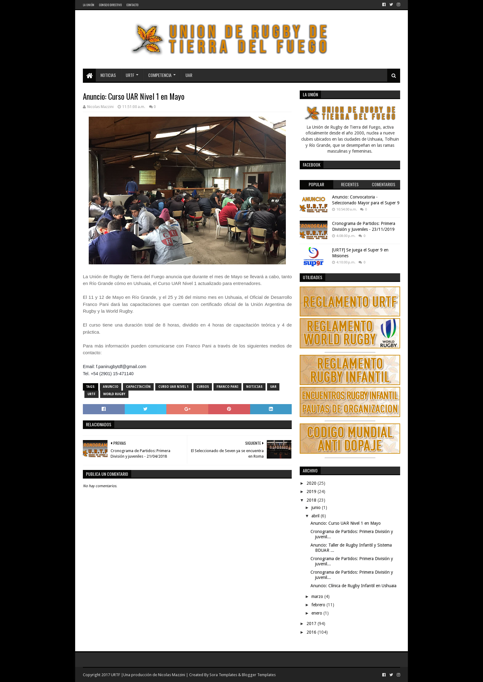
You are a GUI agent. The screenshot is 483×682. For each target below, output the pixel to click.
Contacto (132, 4)
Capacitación (138, 386)
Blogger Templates (259, 674)
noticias (254, 386)
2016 (312, 632)
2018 (312, 500)
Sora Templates (223, 674)
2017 (312, 623)
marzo (317, 596)
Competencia (160, 75)
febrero (319, 604)
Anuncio (110, 386)
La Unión (88, 4)
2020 (312, 483)
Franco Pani (227, 386)
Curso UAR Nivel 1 (173, 386)
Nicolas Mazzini (171, 674)
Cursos (203, 386)
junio (316, 507)
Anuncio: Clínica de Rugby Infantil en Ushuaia (353, 585)
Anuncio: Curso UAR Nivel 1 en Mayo (345, 523)
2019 (312, 491)
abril (316, 515)
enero (317, 613)
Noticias (108, 75)
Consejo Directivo (110, 4)
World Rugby (114, 394)
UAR (188, 75)
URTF (130, 75)
